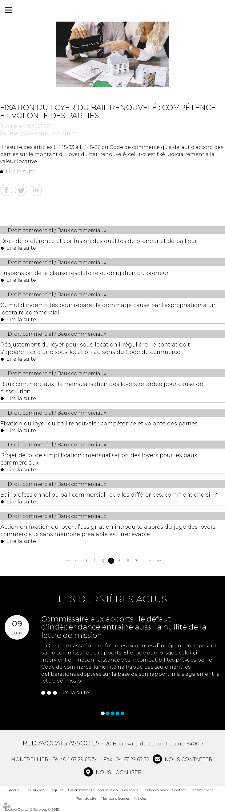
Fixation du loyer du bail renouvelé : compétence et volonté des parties (99, 423)
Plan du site (85, 798)
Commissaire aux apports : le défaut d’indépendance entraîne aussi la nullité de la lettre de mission (123, 627)
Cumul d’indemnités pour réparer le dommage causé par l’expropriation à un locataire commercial (108, 309)
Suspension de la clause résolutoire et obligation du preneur (84, 273)
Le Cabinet (35, 790)
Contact (179, 790)
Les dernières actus (112, 599)
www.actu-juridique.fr (48, 133)
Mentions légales (115, 798)
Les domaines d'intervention (93, 790)
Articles (140, 798)
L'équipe (56, 790)
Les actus (130, 790)
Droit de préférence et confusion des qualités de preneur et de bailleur (98, 241)
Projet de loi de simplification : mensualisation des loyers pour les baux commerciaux (98, 459)
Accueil (15, 790)
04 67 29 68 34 (80, 759)
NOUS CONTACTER (187, 759)
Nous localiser (118, 772)
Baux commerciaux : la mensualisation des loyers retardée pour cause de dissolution (101, 388)
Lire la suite (20, 171)
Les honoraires (155, 790)
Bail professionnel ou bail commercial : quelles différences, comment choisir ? (108, 494)
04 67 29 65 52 (132, 759)
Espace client (202, 790)
